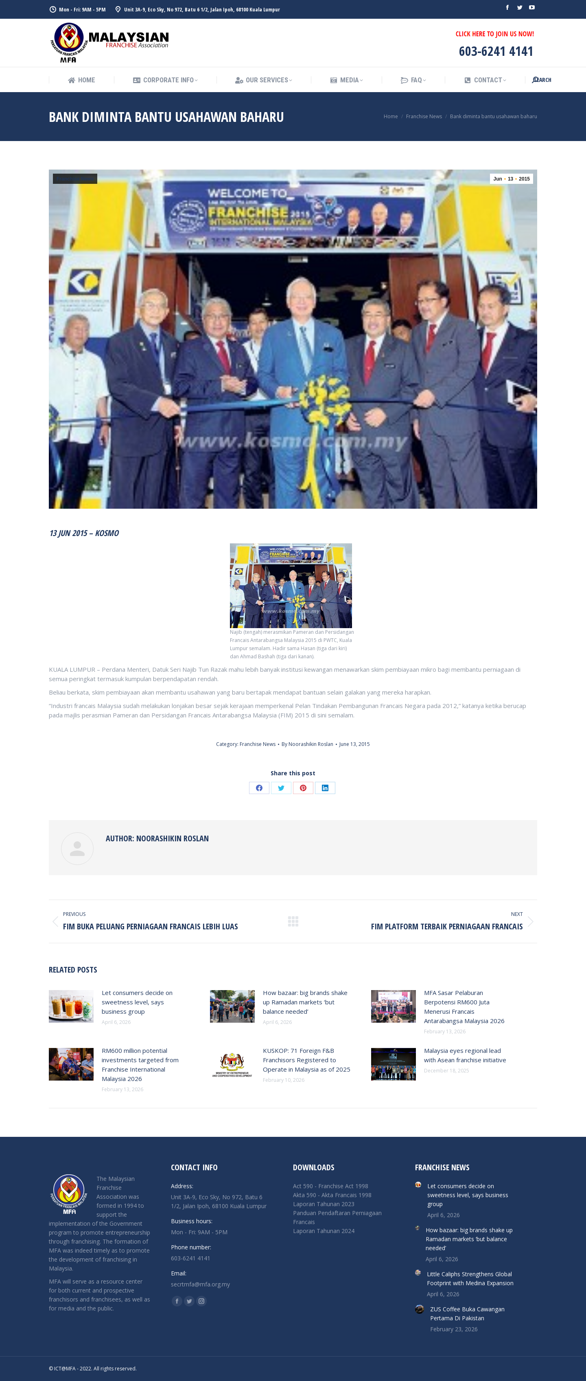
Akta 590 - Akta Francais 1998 (332, 1195)
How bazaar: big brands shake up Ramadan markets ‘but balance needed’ (305, 1001)
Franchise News (75, 179)
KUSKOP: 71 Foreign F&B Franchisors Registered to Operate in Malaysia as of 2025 (306, 1059)
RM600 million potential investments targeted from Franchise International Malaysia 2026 (140, 1064)
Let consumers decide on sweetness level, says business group (137, 1001)
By (307, 744)
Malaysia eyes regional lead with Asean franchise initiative (465, 1055)
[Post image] (71, 1006)
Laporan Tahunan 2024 (323, 1231)
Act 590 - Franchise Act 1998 (330, 1186)
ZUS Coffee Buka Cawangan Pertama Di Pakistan (467, 1313)
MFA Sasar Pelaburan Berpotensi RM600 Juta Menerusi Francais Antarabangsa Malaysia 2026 (464, 1006)
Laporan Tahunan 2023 (323, 1204)
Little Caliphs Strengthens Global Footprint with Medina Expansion (470, 1278)
